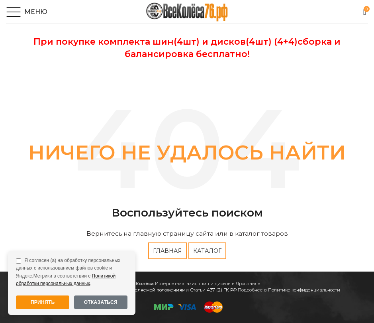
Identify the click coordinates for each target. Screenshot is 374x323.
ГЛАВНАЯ (167, 250)
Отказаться (100, 302)
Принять (43, 302)
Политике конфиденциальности (304, 290)
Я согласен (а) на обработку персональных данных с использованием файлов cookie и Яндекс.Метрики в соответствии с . (68, 272)
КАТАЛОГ (207, 250)
